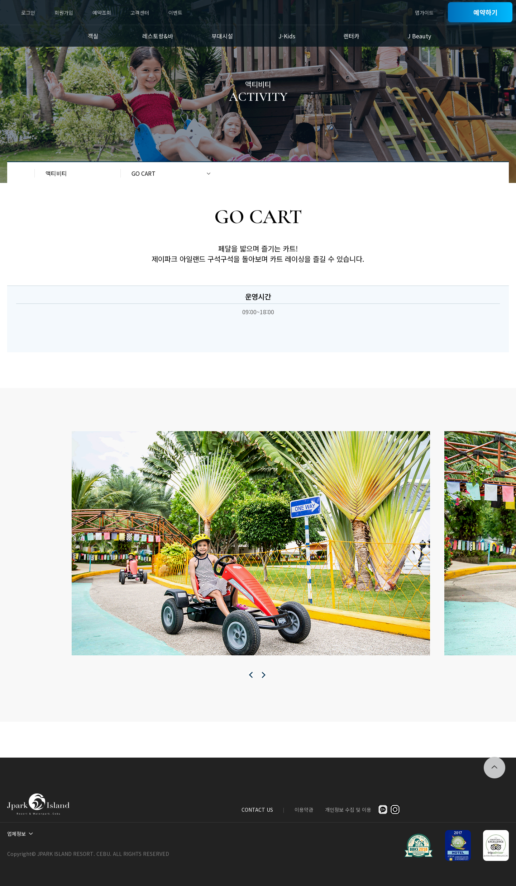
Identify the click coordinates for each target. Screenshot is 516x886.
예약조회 (101, 12)
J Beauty (419, 36)
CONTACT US (257, 809)
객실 (93, 36)
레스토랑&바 (157, 36)
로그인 (28, 12)
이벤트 (175, 12)
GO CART (144, 173)
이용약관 (304, 809)
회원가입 (63, 12)
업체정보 (16, 833)
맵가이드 (424, 12)
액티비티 (56, 173)
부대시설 (222, 36)
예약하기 (485, 12)
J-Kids (286, 36)
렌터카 (351, 36)
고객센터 (139, 12)
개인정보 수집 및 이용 (348, 809)
